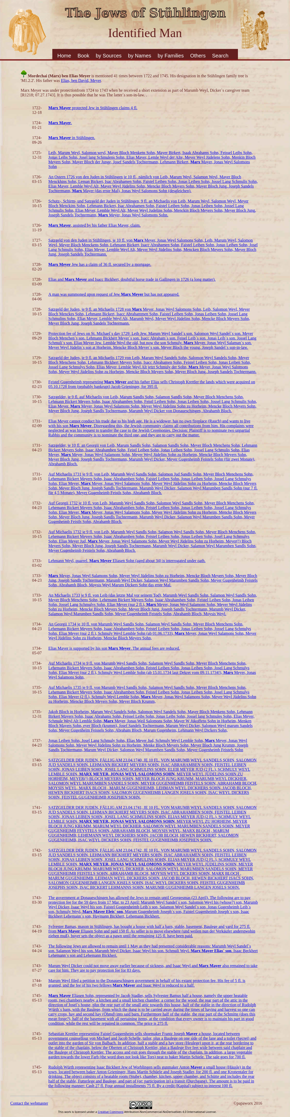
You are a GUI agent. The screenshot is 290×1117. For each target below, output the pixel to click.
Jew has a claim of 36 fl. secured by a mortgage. (99, 264)
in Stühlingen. (71, 138)
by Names (139, 55)
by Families (171, 55)
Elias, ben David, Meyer (81, 80)
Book (83, 55)
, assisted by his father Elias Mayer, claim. (94, 225)
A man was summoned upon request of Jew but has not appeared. (113, 294)
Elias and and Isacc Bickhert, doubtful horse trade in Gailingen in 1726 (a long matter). (132, 279)
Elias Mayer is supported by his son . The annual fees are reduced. (114, 648)
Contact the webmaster (29, 1103)
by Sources (108, 55)
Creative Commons (110, 1112)
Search (220, 55)
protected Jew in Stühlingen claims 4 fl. (92, 108)
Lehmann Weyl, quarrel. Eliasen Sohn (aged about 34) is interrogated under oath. (127, 560)
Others (198, 55)
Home (64, 55)
